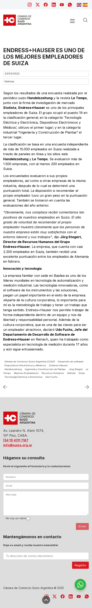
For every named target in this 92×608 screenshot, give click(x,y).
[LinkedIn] (54, 5)
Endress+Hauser (58, 365)
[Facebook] (46, 5)
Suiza (82, 373)
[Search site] (85, 20)
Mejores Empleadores (26, 373)
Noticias (9, 81)
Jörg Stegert (76, 369)
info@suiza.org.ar (17, 445)
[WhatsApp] (70, 5)
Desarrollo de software (71, 361)
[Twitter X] (38, 5)
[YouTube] (62, 5)
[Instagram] (30, 5)
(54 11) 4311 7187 (15, 440)
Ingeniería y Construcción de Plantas (45, 369)
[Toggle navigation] (72, 21)
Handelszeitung (13, 369)
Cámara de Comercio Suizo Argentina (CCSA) (29, 361)
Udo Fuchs (51, 377)
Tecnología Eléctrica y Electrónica (23, 377)
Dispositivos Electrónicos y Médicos (25, 365)
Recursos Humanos (53, 373)
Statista (71, 373)
